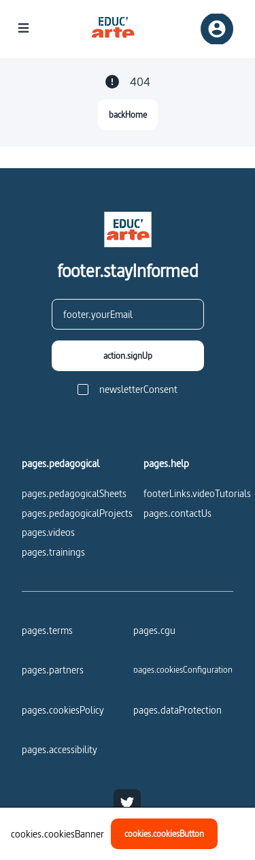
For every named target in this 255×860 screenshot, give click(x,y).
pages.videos (48, 532)
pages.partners (53, 670)
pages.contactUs (177, 513)
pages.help (166, 464)
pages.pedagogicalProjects (77, 513)
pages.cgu (154, 630)
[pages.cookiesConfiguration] (183, 669)
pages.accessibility (59, 749)
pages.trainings (53, 552)
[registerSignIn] (217, 29)
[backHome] (128, 114)
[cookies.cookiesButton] (164, 833)
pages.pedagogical (60, 464)
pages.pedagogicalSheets (74, 493)
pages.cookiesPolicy (63, 710)
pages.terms (47, 630)
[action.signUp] (128, 355)
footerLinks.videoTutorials (197, 493)
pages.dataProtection (177, 710)
